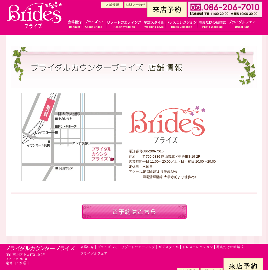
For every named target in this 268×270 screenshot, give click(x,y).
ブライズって (107, 247)
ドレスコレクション (197, 247)
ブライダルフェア (94, 253)
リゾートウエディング (138, 247)
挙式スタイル (169, 247)
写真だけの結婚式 (230, 247)
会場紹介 (87, 247)
